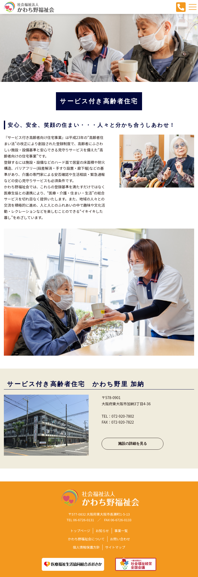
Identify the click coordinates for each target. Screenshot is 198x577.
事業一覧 (121, 530)
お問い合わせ (120, 538)
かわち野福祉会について (86, 538)
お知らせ (102, 530)
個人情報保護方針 (86, 547)
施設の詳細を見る (132, 444)
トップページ (80, 530)
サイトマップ (115, 547)
